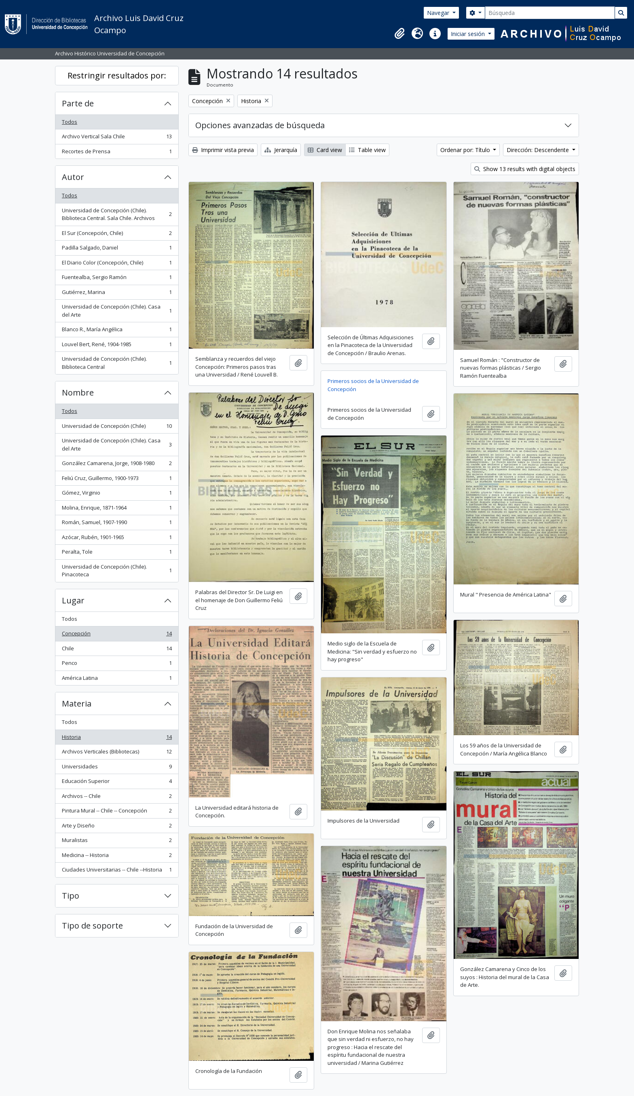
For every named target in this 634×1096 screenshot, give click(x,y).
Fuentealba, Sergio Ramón (116, 278)
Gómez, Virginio (116, 494)
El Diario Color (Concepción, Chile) (116, 264)
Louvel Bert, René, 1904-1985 (116, 346)
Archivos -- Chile (116, 797)
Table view (367, 150)
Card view (325, 150)
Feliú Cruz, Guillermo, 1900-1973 (116, 479)
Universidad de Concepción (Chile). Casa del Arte (116, 310)
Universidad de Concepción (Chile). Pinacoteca (116, 570)
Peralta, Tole (116, 553)
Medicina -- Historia (116, 856)
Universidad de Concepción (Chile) (116, 427)
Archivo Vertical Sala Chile (116, 138)
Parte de (78, 103)
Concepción (116, 635)
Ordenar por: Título (466, 150)
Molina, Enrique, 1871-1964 (116, 509)
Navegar (439, 13)
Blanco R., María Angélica (116, 331)
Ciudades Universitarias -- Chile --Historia (116, 871)
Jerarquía (280, 150)
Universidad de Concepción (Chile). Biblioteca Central (116, 362)
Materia (76, 703)
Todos (69, 121)
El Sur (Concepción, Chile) (116, 234)
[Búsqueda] (550, 12)
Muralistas (116, 841)
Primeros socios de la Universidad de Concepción (373, 385)
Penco (116, 664)
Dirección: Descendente (539, 150)
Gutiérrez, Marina (116, 293)
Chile (116, 650)
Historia (116, 738)
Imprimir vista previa (223, 150)
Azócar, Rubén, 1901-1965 (116, 538)
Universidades (116, 768)
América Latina (116, 679)
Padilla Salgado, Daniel (116, 249)
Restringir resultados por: (117, 75)
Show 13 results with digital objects (524, 169)
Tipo (70, 895)
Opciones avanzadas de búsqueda (260, 125)
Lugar (73, 600)
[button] (399, 33)
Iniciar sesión (468, 34)
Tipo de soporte (92, 925)
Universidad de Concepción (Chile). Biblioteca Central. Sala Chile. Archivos (116, 214)
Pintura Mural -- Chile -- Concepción (116, 812)
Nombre (78, 392)
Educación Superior (116, 782)
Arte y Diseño (116, 827)
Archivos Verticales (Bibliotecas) (116, 753)
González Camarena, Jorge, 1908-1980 (116, 464)
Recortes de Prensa (116, 153)
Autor (73, 176)
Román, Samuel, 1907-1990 (116, 523)
